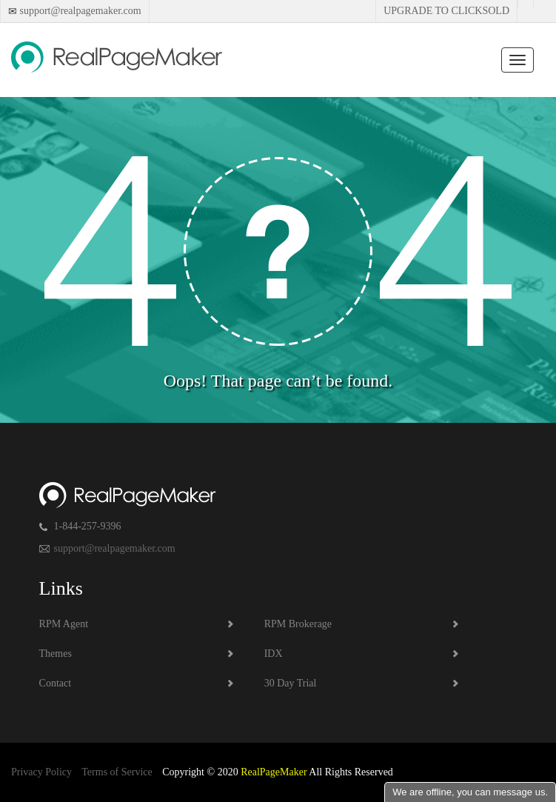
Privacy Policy (41, 772)
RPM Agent (64, 623)
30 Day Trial (290, 683)
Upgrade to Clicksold (446, 10)
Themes (55, 653)
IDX (273, 653)
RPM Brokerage (298, 623)
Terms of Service (116, 772)
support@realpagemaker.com (79, 10)
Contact (55, 683)
